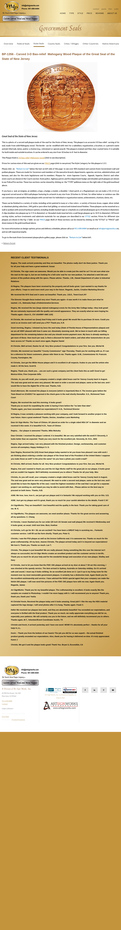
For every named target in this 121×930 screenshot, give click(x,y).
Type (71, 13)
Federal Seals (23, 43)
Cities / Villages (71, 43)
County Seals (54, 43)
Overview (8, 43)
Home (63, 13)
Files (110, 9)
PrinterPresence (18, 720)
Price (89, 13)
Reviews (100, 13)
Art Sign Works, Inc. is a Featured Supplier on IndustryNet (61, 694)
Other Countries (90, 43)
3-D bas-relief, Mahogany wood (31, 158)
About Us (112, 13)
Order (116, 9)
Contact (96, 9)
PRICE (47, 163)
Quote (104, 9)
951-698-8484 (7, 701)
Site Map (5, 716)
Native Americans (110, 43)
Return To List (9, 243)
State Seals (39, 43)
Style (80, 13)
